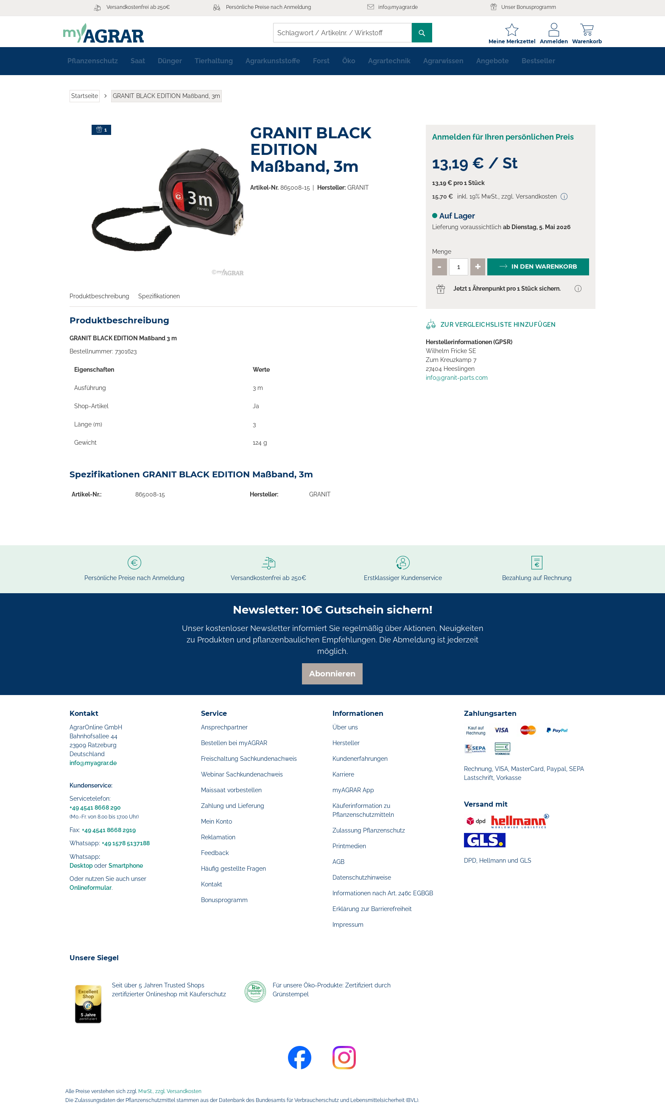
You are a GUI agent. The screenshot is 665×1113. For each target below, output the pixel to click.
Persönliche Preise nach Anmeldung (268, 7)
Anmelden (548, 41)
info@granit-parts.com (457, 382)
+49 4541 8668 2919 (109, 830)
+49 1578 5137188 (126, 843)
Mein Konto (216, 821)
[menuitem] (92, 66)
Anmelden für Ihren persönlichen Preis (503, 141)
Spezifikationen (159, 301)
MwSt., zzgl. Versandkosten (169, 1091)
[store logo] (110, 33)
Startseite (84, 101)
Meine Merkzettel (505, 41)
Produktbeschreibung (99, 301)
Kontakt (211, 884)
